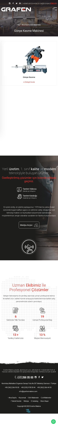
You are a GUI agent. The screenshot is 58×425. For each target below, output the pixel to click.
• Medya (26, 401)
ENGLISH (54, 3)
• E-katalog (34, 401)
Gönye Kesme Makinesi (29, 30)
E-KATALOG (36, 3)
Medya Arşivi (29, 225)
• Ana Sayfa (12, 398)
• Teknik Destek (15, 401)
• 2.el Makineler (45, 398)
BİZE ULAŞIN (45, 3)
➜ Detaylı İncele (29, 82)
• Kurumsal (22, 398)
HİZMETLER (27, 3)
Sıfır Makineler (35, 25)
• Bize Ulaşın (44, 401)
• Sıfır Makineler (33, 398)
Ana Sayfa (25, 25)
